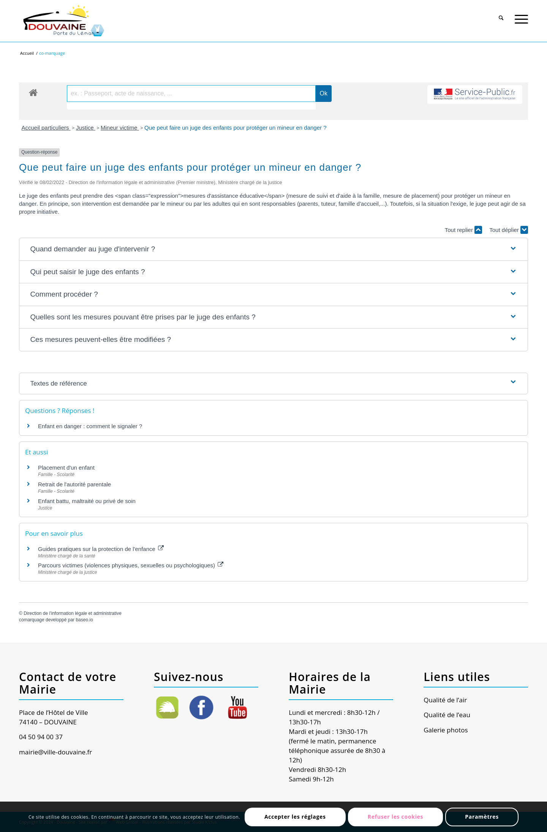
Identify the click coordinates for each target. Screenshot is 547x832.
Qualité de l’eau (447, 714)
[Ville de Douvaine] (63, 21)
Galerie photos (446, 730)
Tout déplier (508, 230)
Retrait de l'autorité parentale (74, 484)
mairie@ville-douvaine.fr (55, 752)
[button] (273, 249)
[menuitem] (501, 14)
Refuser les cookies (396, 816)
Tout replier (463, 230)
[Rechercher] (501, 14)
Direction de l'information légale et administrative (73, 613)
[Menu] (521, 14)
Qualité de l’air (445, 699)
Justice (85, 127)
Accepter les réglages (295, 816)
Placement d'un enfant (66, 467)
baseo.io (84, 619)
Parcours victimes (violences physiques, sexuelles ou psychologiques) (130, 565)
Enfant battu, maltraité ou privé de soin (87, 501)
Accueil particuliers (46, 127)
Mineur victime (120, 127)
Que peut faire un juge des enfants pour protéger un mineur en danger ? (235, 127)
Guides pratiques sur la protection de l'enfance (101, 549)
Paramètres (482, 816)
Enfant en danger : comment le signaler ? (90, 426)
